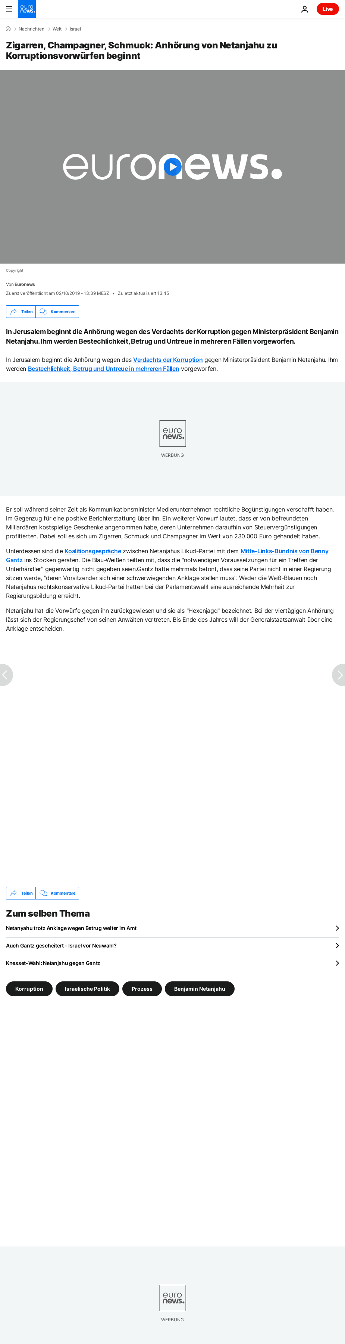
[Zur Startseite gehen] (27, 9)
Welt (57, 29)
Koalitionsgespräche (93, 551)
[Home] (8, 28)
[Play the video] (172, 167)
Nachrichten (31, 29)
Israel (75, 29)
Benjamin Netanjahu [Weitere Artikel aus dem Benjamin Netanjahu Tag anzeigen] (199, 988)
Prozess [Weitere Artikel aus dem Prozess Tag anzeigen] (142, 988)
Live (328, 9)
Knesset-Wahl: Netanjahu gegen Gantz (53, 963)
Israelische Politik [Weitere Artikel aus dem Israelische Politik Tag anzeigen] (87, 988)
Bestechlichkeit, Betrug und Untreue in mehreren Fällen (103, 368)
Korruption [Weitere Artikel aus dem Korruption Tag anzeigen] (29, 988)
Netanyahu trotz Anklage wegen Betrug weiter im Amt (71, 928)
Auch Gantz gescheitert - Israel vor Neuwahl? (61, 945)
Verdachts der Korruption (168, 359)
